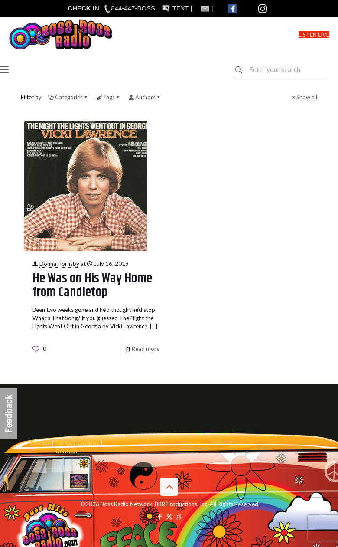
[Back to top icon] (169, 487)
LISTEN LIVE (314, 34)
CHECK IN (83, 8)
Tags (108, 97)
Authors (144, 97)
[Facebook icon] (160, 516)
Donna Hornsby (59, 263)
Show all (304, 97)
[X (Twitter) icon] (169, 516)
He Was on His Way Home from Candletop (92, 285)
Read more (145, 348)
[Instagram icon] (178, 516)
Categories (68, 97)
